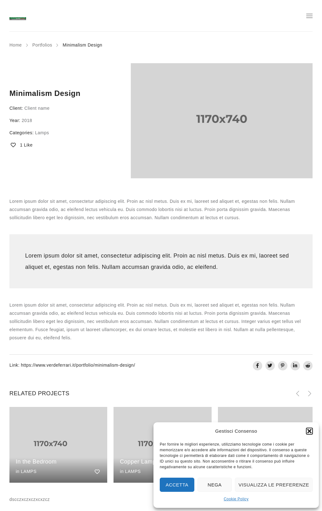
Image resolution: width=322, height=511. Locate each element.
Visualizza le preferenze (273, 484)
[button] (309, 431)
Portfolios (42, 44)
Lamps (42, 132)
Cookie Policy (236, 499)
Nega (215, 484)
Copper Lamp (138, 461)
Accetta (177, 484)
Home (15, 44)
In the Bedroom (36, 461)
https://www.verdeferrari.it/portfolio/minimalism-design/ (78, 365)
